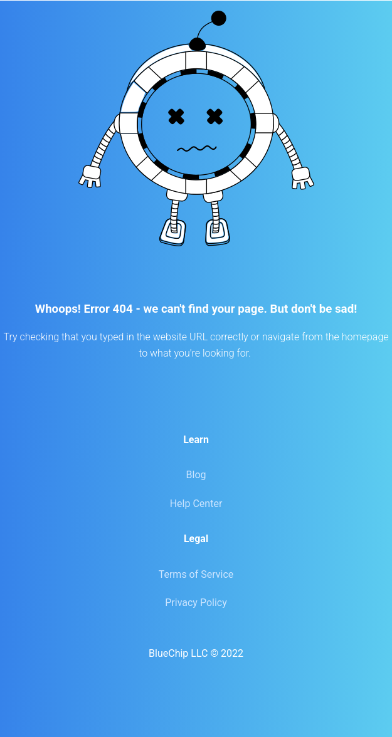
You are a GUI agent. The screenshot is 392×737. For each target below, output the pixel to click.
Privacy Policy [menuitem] (196, 603)
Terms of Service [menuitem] (196, 574)
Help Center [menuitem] (196, 504)
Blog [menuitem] (196, 475)
